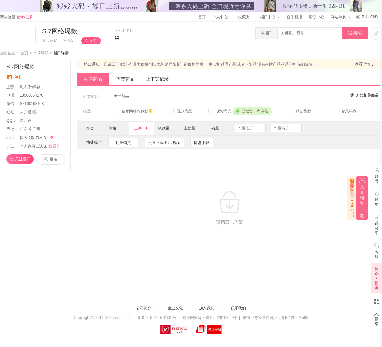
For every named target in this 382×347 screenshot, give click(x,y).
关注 (94, 41)
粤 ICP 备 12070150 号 (157, 318)
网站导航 (340, 17)
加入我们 (206, 308)
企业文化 (175, 308)
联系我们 (238, 308)
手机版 (294, 17)
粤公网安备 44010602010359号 (209, 318)
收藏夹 (246, 17)
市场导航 (40, 53)
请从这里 (16, 17)
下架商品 (125, 79)
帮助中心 (316, 17)
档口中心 (269, 17)
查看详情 (365, 64)
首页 (202, 17)
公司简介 (144, 308)
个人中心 (221, 17)
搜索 (355, 33)
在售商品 (93, 79)
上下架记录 (157, 79)
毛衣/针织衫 (30, 87)
